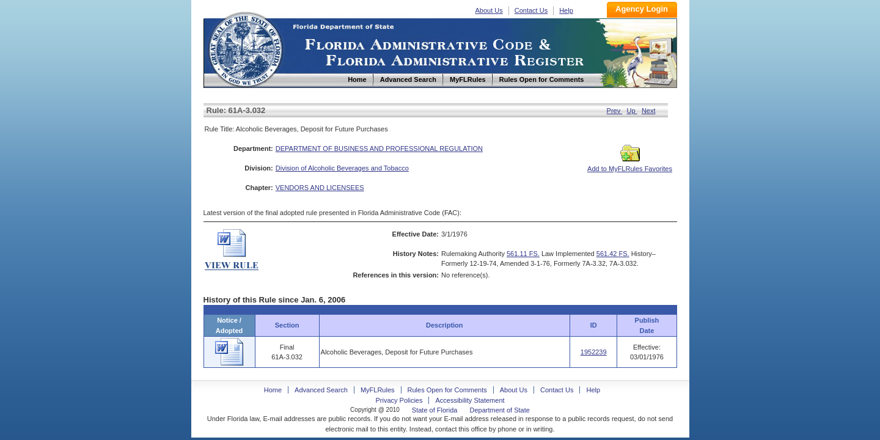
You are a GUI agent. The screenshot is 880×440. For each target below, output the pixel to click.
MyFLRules (378, 390)
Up (632, 110)
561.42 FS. (612, 253)
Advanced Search (321, 390)
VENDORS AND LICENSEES (320, 187)
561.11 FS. (523, 253)
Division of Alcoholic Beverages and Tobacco (342, 168)
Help (566, 10)
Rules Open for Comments (447, 390)
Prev (615, 110)
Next (649, 110)
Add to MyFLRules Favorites (629, 165)
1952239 (594, 352)
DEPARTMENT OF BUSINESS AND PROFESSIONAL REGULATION (379, 148)
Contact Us (531, 10)
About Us (489, 10)
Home (245, 48)
